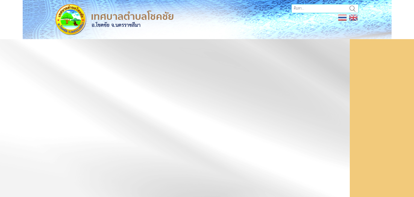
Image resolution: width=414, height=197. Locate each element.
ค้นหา (353, 8)
